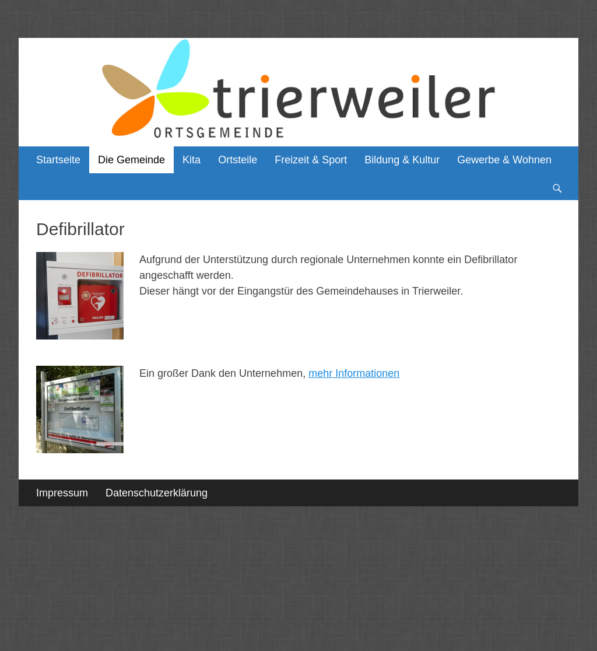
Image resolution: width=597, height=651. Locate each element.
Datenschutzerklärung (157, 493)
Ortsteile (237, 160)
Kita (191, 160)
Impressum (62, 493)
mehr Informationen (353, 373)
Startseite (58, 160)
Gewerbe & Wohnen (504, 160)
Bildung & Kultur (402, 160)
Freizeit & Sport (311, 160)
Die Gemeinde (131, 160)
